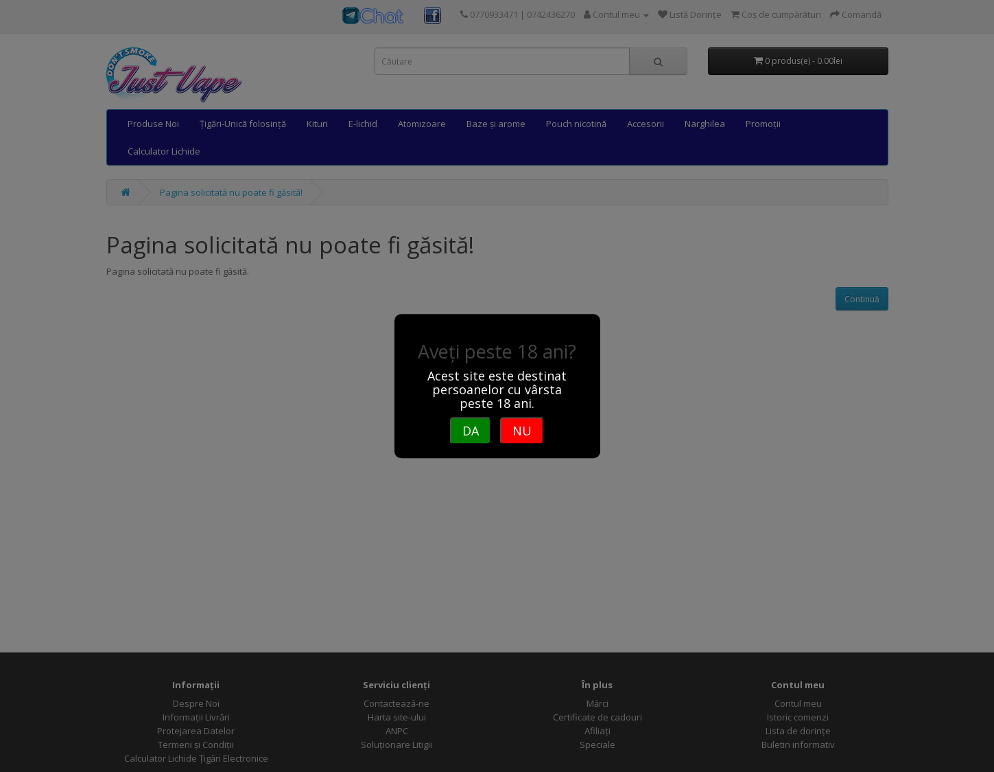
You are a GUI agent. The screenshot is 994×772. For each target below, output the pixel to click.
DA (470, 430)
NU (522, 430)
